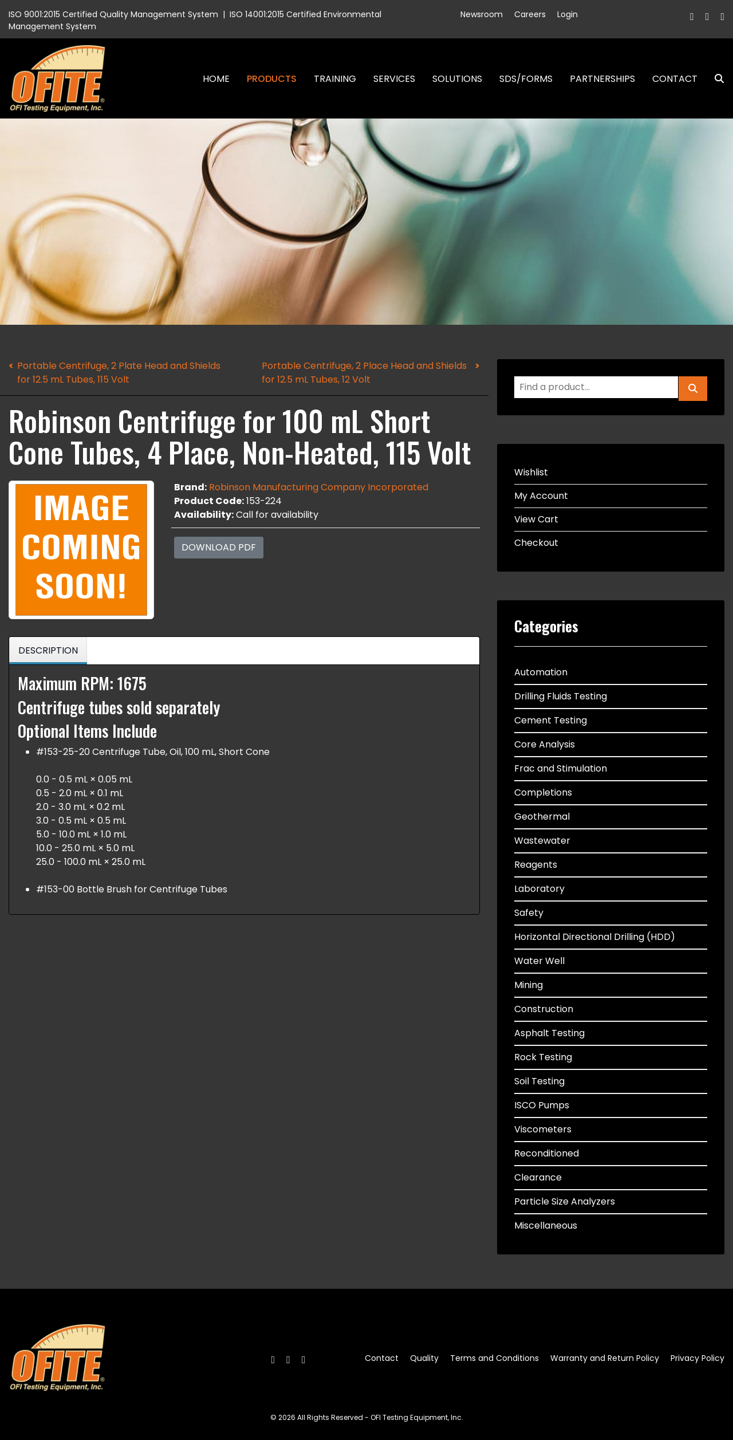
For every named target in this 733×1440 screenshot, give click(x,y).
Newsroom (481, 14)
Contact (674, 78)
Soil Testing (539, 1081)
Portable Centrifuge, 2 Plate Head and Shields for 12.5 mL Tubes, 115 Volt (118, 372)
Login (567, 14)
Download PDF (219, 547)
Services (394, 78)
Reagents (535, 864)
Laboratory (539, 888)
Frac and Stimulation (560, 768)
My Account (541, 495)
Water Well (539, 960)
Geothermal (542, 816)
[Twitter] (708, 16)
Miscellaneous (545, 1225)
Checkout (536, 542)
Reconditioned (546, 1153)
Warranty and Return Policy (604, 1358)
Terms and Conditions (494, 1358)
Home (216, 78)
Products (272, 78)
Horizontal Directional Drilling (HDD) (594, 936)
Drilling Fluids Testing (560, 696)
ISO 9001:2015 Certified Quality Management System (113, 14)
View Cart (536, 519)
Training (335, 78)
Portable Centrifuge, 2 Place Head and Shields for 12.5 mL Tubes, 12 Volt (364, 372)
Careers (530, 14)
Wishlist (531, 472)
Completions (543, 792)
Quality (424, 1358)
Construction (543, 1009)
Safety (528, 912)
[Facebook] (692, 16)
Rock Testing (543, 1057)
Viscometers (543, 1129)
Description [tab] (48, 650)
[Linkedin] (722, 16)
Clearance (538, 1177)
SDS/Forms (526, 78)
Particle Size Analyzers (564, 1201)
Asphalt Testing (549, 1033)
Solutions (457, 78)
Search (714, 78)
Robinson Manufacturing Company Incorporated (318, 487)
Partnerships (602, 78)
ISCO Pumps (541, 1105)
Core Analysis (544, 744)
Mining (528, 985)
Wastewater (542, 840)
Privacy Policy (697, 1358)
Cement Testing (550, 720)
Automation (541, 672)
